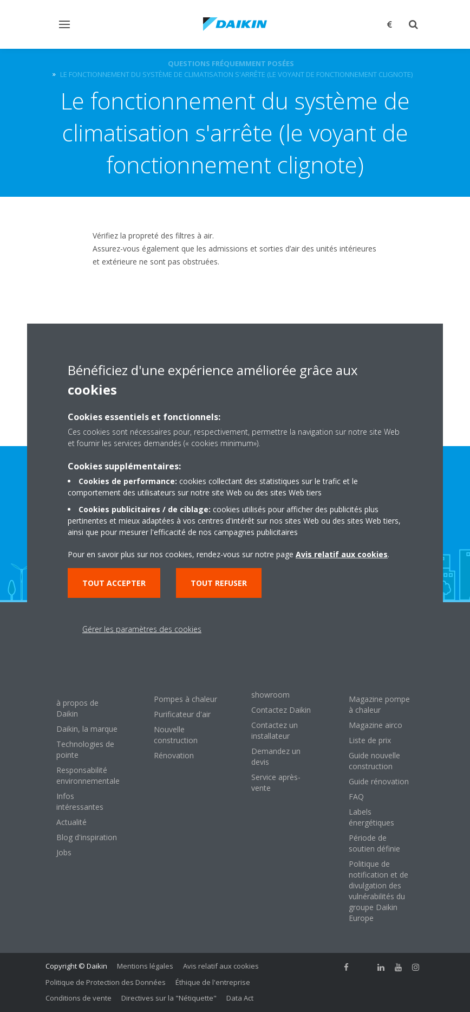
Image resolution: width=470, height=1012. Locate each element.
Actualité (71, 822)
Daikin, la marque (87, 729)
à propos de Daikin (77, 708)
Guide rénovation (379, 781)
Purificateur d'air (182, 714)
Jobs (63, 852)
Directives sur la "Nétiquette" (169, 998)
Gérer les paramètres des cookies (141, 629)
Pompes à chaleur (185, 699)
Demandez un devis (276, 756)
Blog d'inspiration (86, 837)
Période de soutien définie (374, 843)
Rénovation (174, 755)
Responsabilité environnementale (88, 775)
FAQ (356, 796)
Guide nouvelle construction (374, 760)
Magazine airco (375, 725)
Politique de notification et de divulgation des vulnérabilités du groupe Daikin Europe (378, 891)
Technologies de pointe (85, 749)
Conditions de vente (78, 998)
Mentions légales (145, 966)
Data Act (239, 998)
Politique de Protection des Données (105, 982)
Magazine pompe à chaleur (379, 704)
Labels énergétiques (371, 817)
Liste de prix (370, 740)
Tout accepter (114, 583)
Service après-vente (276, 782)
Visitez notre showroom (273, 689)
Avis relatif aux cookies (221, 966)
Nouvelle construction (176, 734)
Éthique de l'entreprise (212, 982)
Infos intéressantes (79, 801)
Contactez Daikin (281, 710)
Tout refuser (219, 583)
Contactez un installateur (274, 730)
